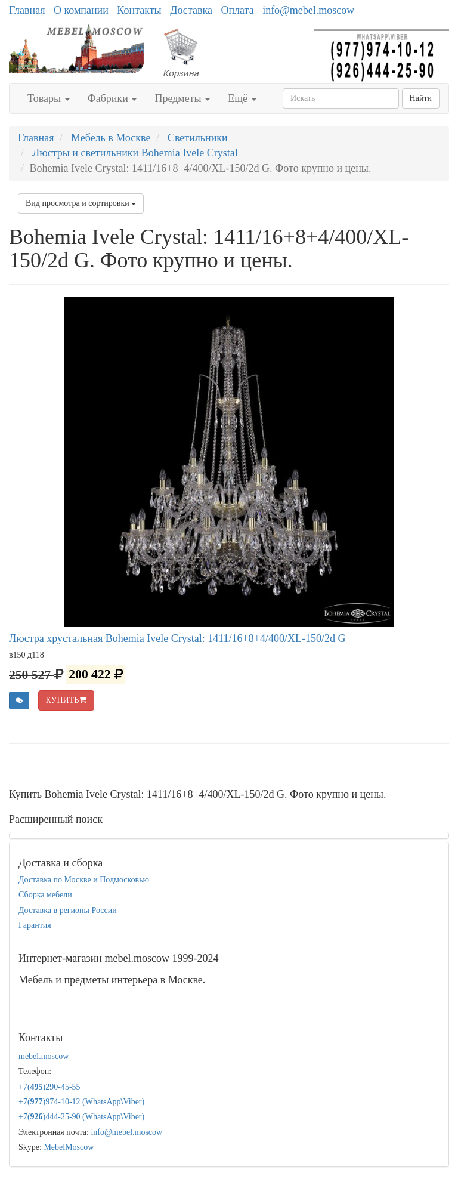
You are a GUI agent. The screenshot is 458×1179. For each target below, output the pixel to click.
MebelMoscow (69, 1147)
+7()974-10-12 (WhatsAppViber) (81, 1101)
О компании (81, 10)
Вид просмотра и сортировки (81, 203)
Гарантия (34, 925)
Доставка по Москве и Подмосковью (83, 879)
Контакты (139, 10)
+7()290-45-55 (49, 1086)
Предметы (182, 98)
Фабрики (112, 98)
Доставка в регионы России (67, 910)
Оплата (237, 10)
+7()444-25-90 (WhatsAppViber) (81, 1116)
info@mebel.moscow (308, 10)
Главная (27, 10)
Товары (48, 98)
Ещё (242, 98)
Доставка (191, 10)
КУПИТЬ (66, 700)
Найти (421, 98)
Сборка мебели (45, 894)
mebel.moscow (43, 1056)
